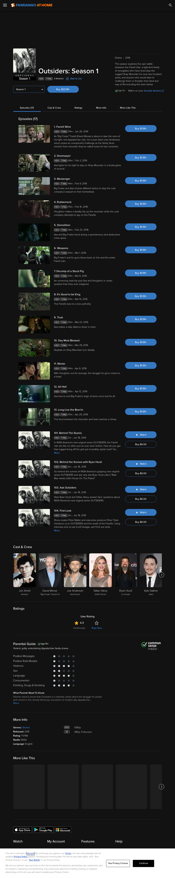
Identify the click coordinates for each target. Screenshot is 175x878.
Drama (26, 727)
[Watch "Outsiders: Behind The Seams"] (141, 434)
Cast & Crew (54, 107)
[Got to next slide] (161, 574)
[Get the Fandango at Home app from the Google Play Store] (43, 829)
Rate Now (97, 628)
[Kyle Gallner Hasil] (151, 574)
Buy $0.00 (140, 444)
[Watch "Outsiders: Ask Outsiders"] (141, 489)
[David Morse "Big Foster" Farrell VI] (49, 574)
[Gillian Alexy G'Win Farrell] (100, 574)
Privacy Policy (21, 856)
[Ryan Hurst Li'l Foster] (125, 574)
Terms (68, 853)
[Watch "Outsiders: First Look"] (141, 512)
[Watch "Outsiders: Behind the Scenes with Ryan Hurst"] (141, 463)
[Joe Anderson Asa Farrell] (75, 574)
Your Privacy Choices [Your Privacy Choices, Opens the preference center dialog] (118, 863)
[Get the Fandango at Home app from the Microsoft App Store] (63, 829)
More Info (101, 107)
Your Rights (34, 860)
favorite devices (154, 90)
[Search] (170, 5)
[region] (87, 863)
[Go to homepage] (32, 5)
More (57, 452)
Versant (30, 853)
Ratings (78, 107)
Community (79, 628)
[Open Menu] (5, 5)
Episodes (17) (27, 107)
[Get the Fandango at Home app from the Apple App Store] (22, 829)
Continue (143, 863)
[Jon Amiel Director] (24, 574)
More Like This (128, 107)
